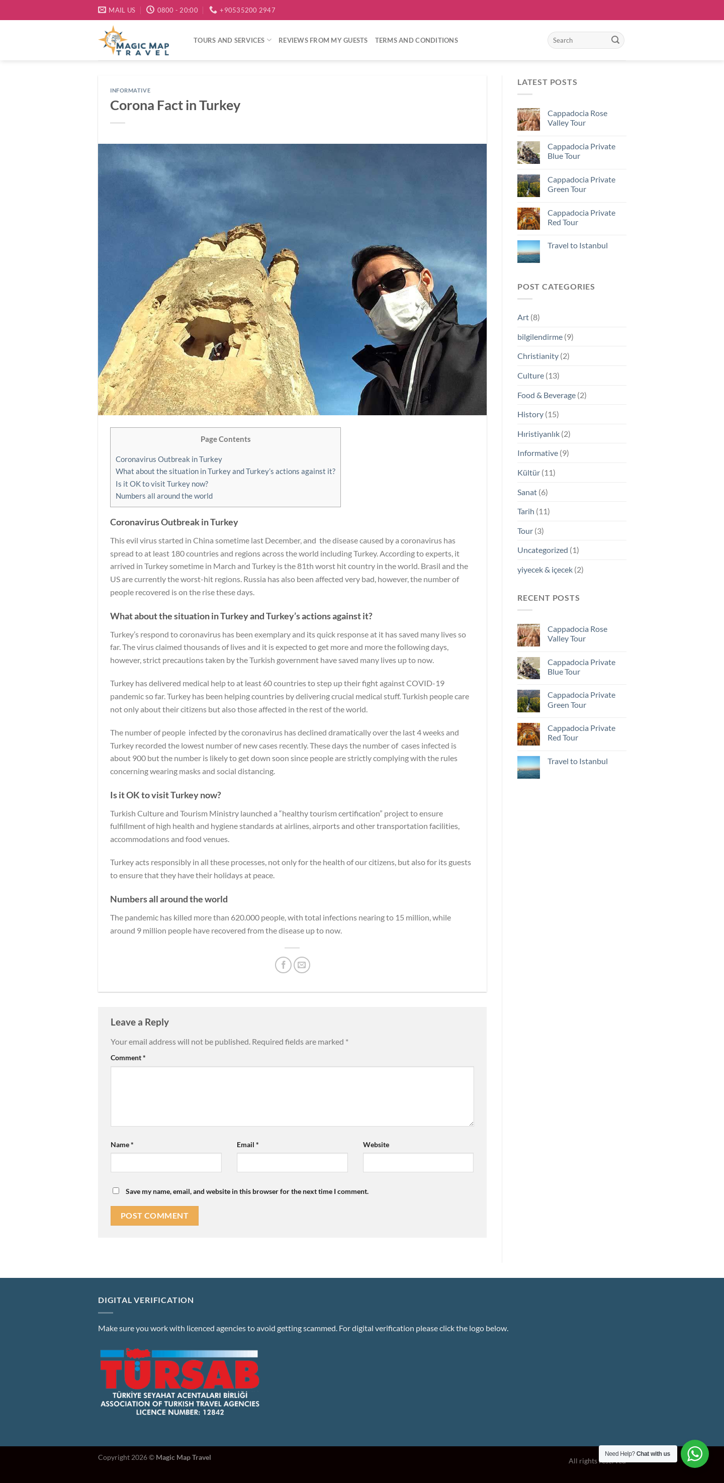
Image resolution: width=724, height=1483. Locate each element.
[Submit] (615, 40)
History (530, 414)
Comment (128, 1057)
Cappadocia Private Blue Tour (581, 150)
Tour (525, 530)
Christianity (538, 355)
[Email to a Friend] (302, 965)
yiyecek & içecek (545, 569)
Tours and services (233, 40)
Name (122, 1144)
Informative (130, 90)
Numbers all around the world (164, 495)
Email (248, 1144)
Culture (530, 375)
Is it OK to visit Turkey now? (162, 483)
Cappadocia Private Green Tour (581, 184)
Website (376, 1144)
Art (523, 317)
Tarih (525, 511)
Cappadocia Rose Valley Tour (577, 117)
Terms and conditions (416, 40)
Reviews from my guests (323, 40)
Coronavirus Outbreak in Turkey (169, 459)
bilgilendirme (540, 336)
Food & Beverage (546, 395)
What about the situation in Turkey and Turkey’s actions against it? (225, 471)
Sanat (527, 492)
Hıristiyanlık (538, 433)
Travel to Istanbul (577, 245)
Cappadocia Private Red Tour (581, 217)
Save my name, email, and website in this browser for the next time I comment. (247, 1191)
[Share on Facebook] (283, 965)
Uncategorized (542, 549)
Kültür (528, 472)
